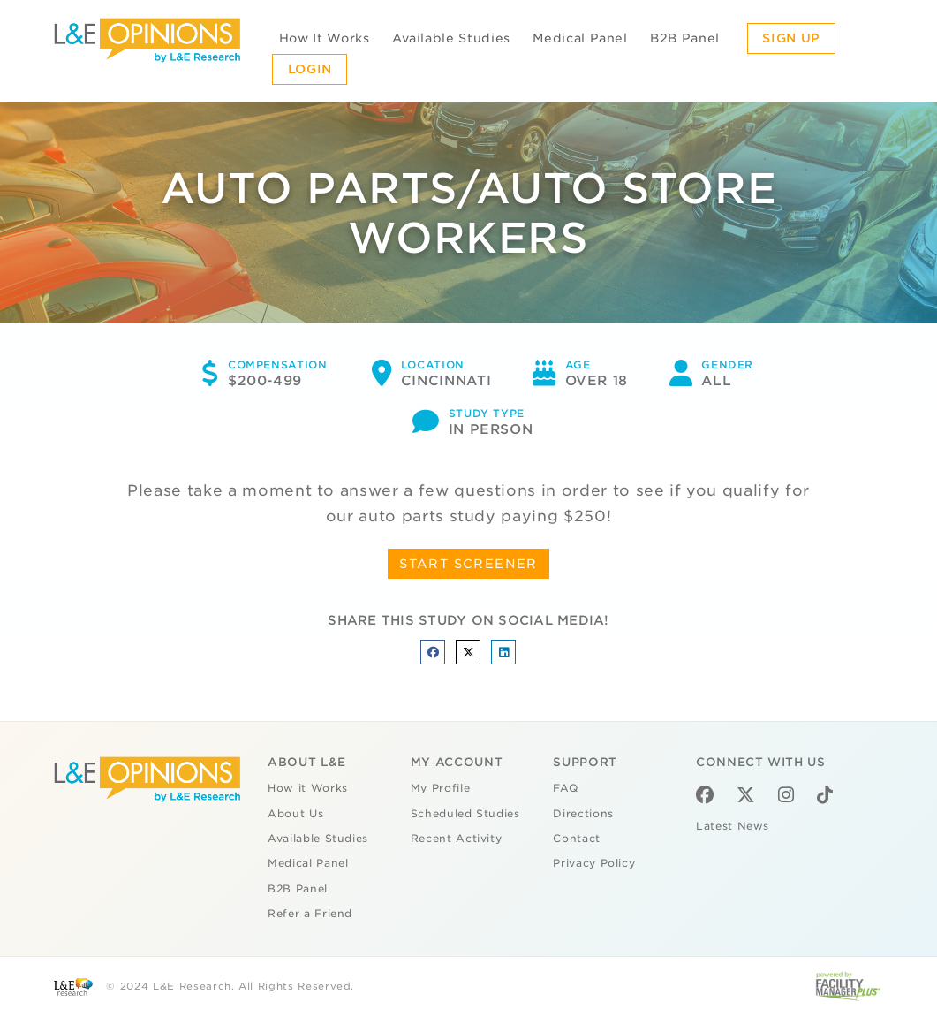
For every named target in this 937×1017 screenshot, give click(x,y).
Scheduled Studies (465, 814)
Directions (583, 814)
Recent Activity (457, 838)
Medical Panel (580, 38)
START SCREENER (468, 564)
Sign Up (791, 38)
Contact (577, 838)
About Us (295, 814)
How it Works (308, 788)
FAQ (565, 788)
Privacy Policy (594, 863)
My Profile (441, 788)
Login (310, 69)
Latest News (732, 826)
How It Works (324, 38)
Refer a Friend (310, 913)
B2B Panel (685, 38)
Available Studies (451, 38)
